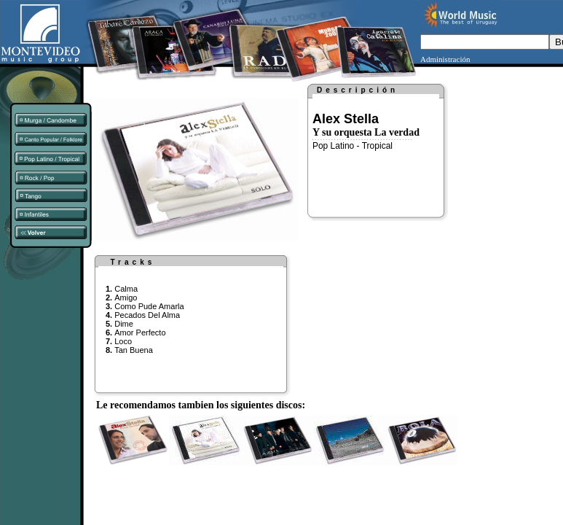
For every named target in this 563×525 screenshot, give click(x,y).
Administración (445, 59)
